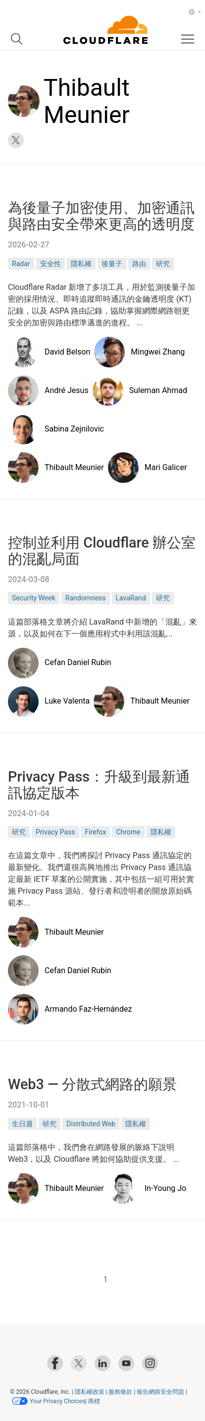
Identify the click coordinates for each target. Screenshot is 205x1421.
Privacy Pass (55, 832)
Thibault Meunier (74, 467)
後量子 (112, 264)
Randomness (85, 598)
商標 (93, 1401)
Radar (21, 264)
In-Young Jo (165, 1188)
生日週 (22, 1124)
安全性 (50, 264)
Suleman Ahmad (158, 390)
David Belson (67, 351)
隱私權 (81, 264)
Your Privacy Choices (57, 1401)
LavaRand (131, 598)
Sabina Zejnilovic (74, 429)
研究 (163, 264)
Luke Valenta (67, 701)
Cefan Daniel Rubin (78, 662)
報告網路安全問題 (160, 1391)
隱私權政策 (89, 1391)
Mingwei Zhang (158, 351)
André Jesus (67, 390)
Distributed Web (90, 1124)
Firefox (95, 832)
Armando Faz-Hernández (88, 1009)
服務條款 (120, 1391)
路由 (139, 264)
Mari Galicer (166, 467)
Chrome (128, 832)
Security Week (33, 598)
